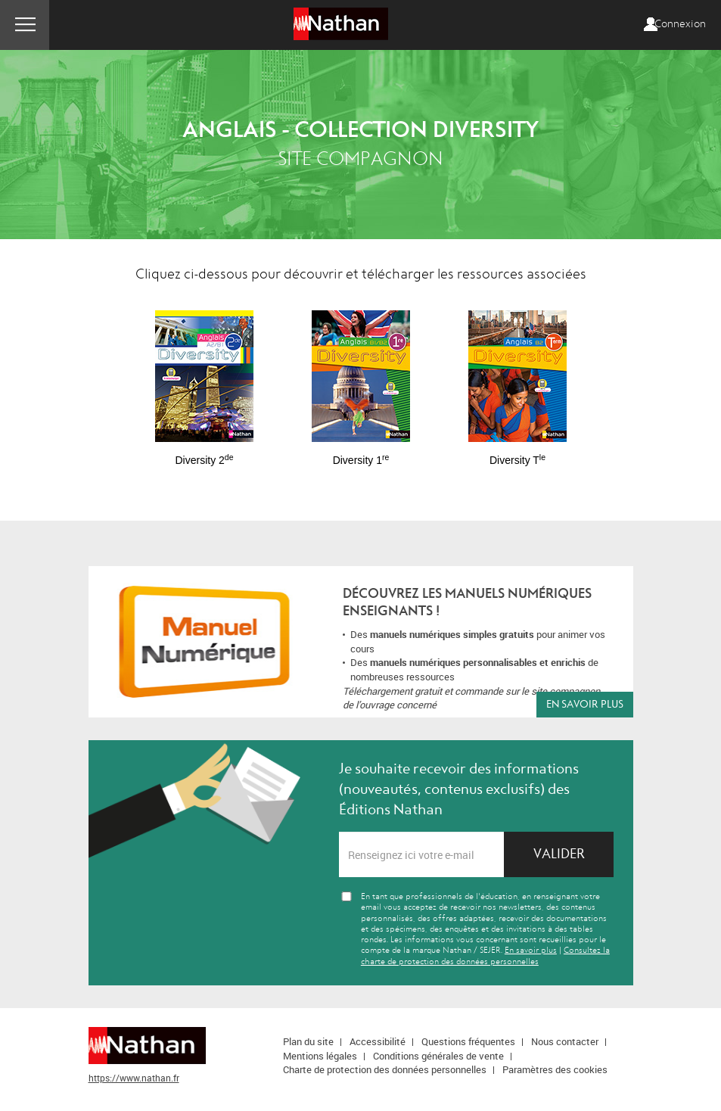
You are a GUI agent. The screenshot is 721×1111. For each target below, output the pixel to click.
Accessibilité (378, 1041)
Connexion (680, 24)
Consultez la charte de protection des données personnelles (485, 955)
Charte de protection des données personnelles (384, 1069)
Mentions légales (320, 1056)
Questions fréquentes (468, 1041)
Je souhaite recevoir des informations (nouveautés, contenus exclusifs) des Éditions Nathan (459, 789)
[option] (204, 380)
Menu (24, 25)
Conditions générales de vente (438, 1056)
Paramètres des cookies (555, 1069)
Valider (559, 854)
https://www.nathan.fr (134, 1078)
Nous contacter (564, 1041)
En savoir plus (584, 704)
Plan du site (308, 1041)
